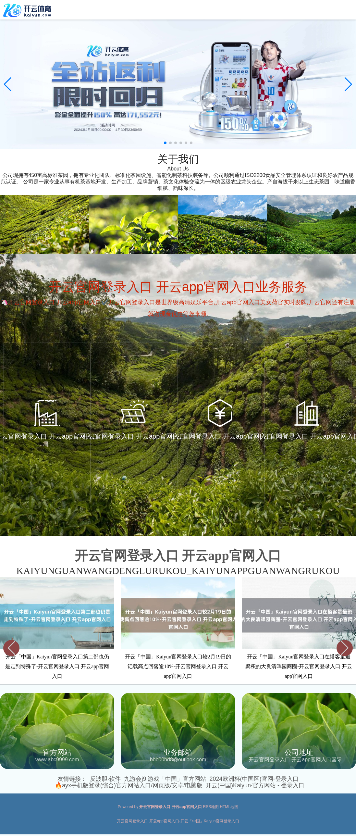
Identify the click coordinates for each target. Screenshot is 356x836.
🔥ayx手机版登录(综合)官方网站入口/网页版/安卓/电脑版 (129, 785)
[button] (348, 84)
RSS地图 (211, 807)
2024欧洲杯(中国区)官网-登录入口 (254, 779)
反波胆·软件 (105, 779)
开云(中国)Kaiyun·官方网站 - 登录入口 (255, 785)
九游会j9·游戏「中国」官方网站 (165, 779)
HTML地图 (229, 807)
